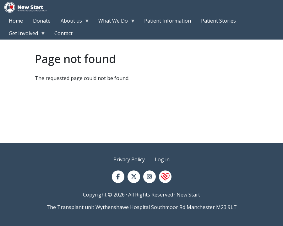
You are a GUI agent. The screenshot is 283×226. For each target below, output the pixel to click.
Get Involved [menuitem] (25, 35)
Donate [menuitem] (42, 20)
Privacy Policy (129, 159)
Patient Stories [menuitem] (218, 20)
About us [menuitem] (73, 22)
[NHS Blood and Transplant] (165, 176)
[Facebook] (118, 176)
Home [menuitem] (16, 20)
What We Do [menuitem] (114, 22)
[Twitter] (134, 176)
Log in (162, 159)
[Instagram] (149, 176)
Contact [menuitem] (63, 33)
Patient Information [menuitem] (167, 20)
